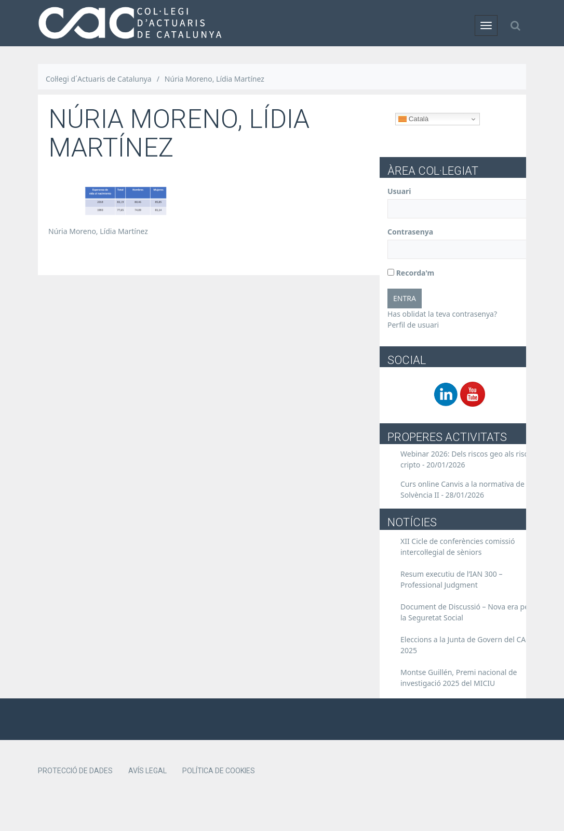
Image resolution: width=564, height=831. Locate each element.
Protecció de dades (75, 771)
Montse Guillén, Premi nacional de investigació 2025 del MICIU (458, 677)
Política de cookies (218, 771)
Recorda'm (410, 273)
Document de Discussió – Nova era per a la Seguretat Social (469, 612)
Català (413, 119)
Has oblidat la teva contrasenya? (442, 314)
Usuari (399, 191)
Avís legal (147, 771)
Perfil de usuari (413, 325)
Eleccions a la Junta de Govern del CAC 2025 (465, 644)
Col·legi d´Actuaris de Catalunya (99, 79)
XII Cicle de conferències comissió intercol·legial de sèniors (457, 546)
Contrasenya (410, 232)
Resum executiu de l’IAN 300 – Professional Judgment (451, 579)
